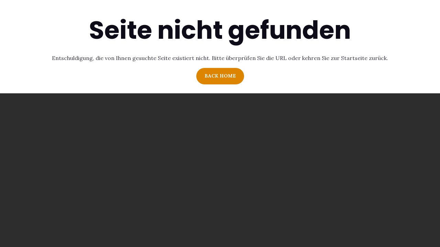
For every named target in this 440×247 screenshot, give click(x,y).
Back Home (220, 76)
